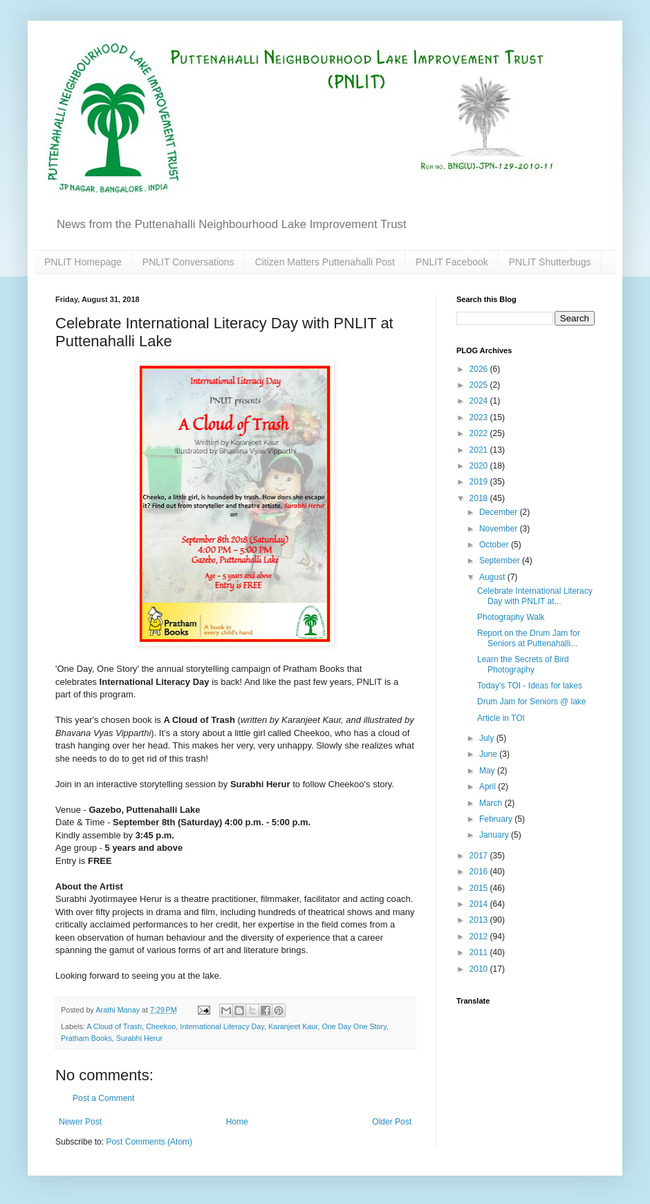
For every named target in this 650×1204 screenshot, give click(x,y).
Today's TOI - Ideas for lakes (529, 685)
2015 (480, 888)
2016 (480, 871)
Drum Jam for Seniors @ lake (531, 701)
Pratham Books (86, 1038)
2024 (480, 401)
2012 (480, 936)
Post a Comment (103, 1098)
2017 (480, 855)
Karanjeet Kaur (292, 1026)
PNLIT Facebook (452, 261)
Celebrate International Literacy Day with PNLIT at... (535, 595)
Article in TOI (501, 718)
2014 (480, 904)
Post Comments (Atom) (149, 1142)
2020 (480, 466)
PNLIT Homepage (83, 261)
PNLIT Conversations (188, 261)
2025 (480, 385)
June (489, 754)
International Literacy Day (222, 1026)
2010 (480, 969)
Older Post (391, 1122)
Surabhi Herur (139, 1038)
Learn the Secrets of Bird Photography (523, 664)
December (499, 512)
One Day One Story (354, 1026)
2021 (480, 450)
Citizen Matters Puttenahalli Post (325, 261)
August (493, 577)
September (500, 560)
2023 (480, 417)
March (492, 803)
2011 (480, 952)
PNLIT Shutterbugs (550, 261)
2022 (480, 433)
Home (237, 1122)
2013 (480, 920)
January (495, 835)
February (496, 819)
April (488, 786)
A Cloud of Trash (114, 1026)
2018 (480, 498)
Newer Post (80, 1122)
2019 (480, 482)
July (487, 738)
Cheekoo (161, 1026)
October (495, 544)
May (488, 770)
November (499, 529)
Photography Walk (511, 617)
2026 (480, 369)
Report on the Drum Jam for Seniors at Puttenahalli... (528, 638)
